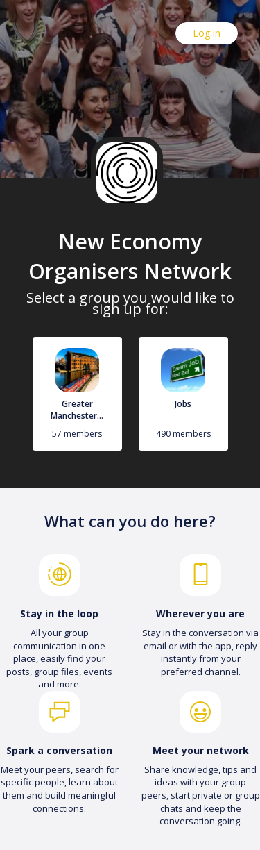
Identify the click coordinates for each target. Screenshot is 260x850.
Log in (206, 33)
